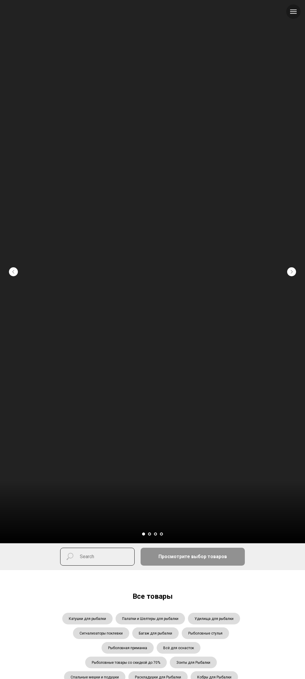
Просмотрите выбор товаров (192, 556)
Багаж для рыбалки (155, 633)
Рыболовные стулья (205, 633)
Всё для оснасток (178, 648)
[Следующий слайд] (291, 261)
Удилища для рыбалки (214, 619)
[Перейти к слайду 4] (161, 534)
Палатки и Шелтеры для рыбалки (150, 619)
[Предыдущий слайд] (13, 261)
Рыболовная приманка (127, 648)
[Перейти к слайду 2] (149, 534)
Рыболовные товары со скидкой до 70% (126, 663)
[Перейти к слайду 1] (143, 534)
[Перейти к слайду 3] (155, 534)
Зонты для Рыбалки (193, 663)
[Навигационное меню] (293, 12)
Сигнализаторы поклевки (101, 633)
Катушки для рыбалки (87, 619)
